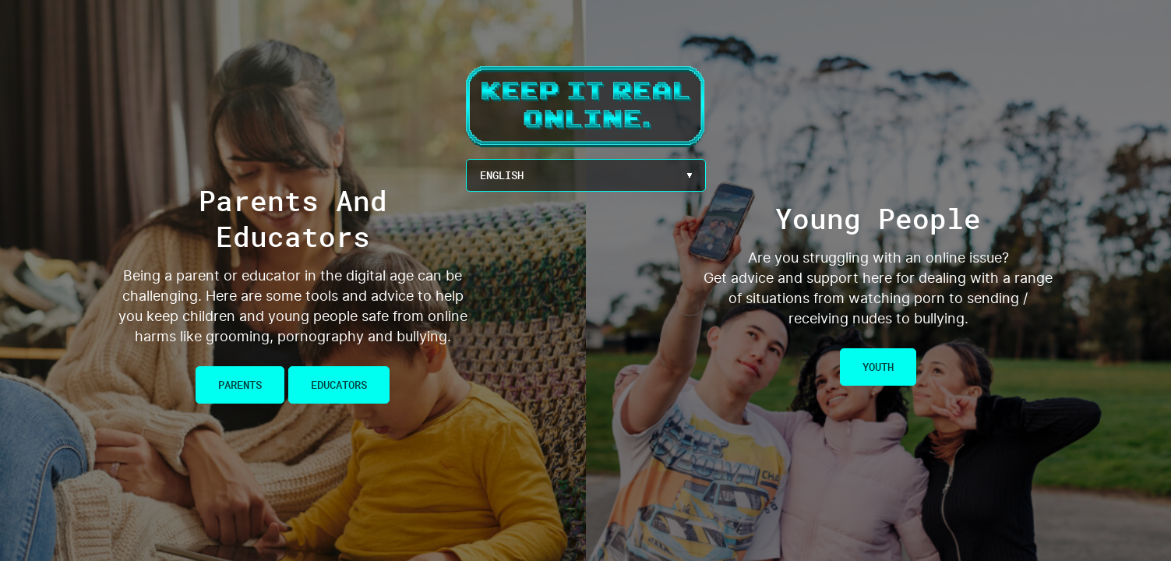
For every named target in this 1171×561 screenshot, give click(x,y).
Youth (878, 366)
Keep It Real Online (586, 106)
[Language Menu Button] (586, 175)
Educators (339, 384)
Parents (240, 384)
